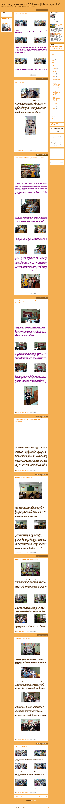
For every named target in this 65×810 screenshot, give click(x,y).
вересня (54, 71)
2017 (53, 113)
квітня (54, 77)
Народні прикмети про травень (58, 25)
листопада (55, 68)
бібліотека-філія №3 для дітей (57, 47)
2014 (53, 118)
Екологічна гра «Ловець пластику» (59, 15)
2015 (53, 116)
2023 (53, 59)
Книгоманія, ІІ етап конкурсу (23, 638)
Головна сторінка (30, 796)
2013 (53, 119)
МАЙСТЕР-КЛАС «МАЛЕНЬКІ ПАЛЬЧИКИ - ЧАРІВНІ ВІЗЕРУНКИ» (6, 21)
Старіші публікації (43, 796)
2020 (53, 63)
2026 (53, 54)
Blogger (49, 807)
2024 (53, 57)
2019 (53, 65)
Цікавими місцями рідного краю (24, 477)
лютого (54, 108)
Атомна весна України (21, 82)
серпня (54, 73)
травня (54, 76)
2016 (53, 115)
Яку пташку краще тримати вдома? (58, 34)
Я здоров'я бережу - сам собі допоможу (26, 559)
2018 (53, 111)
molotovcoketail (39, 807)
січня (54, 109)
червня (54, 74)
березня (54, 106)
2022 (53, 60)
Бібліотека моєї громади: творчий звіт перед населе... (56, 93)
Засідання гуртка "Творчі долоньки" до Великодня (29, 157)
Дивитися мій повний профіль (56, 48)
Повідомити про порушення (54, 124)
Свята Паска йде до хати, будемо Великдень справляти (56, 88)
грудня (54, 66)
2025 (53, 55)
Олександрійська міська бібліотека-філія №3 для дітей (30, 4)
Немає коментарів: (25, 150)
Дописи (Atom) (33, 800)
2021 (53, 62)
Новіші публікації (18, 796)
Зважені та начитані (21, 13)
